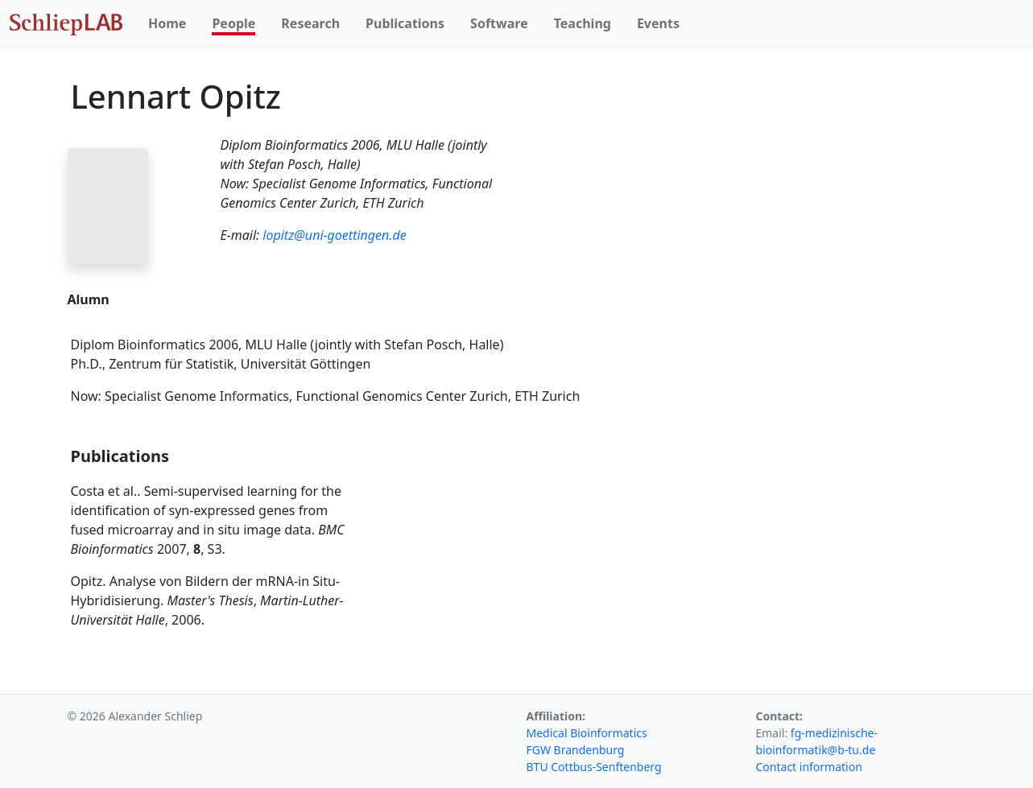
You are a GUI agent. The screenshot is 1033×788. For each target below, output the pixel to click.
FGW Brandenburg (576, 749)
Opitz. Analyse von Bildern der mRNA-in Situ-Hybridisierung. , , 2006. (207, 600)
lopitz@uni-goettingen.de (334, 235)
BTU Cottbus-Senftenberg (594, 766)
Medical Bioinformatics (587, 733)
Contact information (809, 766)
